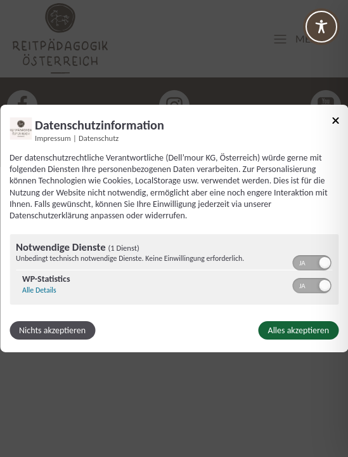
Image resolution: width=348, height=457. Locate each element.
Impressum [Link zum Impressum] (53, 138)
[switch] (311, 261)
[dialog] (174, 228)
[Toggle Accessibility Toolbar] (321, 27)
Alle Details (39, 290)
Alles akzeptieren (298, 330)
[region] (174, 271)
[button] (324, 262)
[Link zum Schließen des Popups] (335, 122)
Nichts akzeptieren (52, 330)
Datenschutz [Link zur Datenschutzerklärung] (99, 138)
